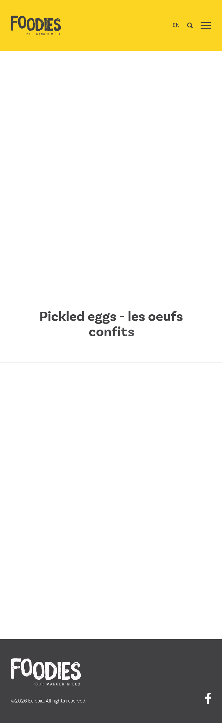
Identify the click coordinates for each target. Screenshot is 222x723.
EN (176, 25)
